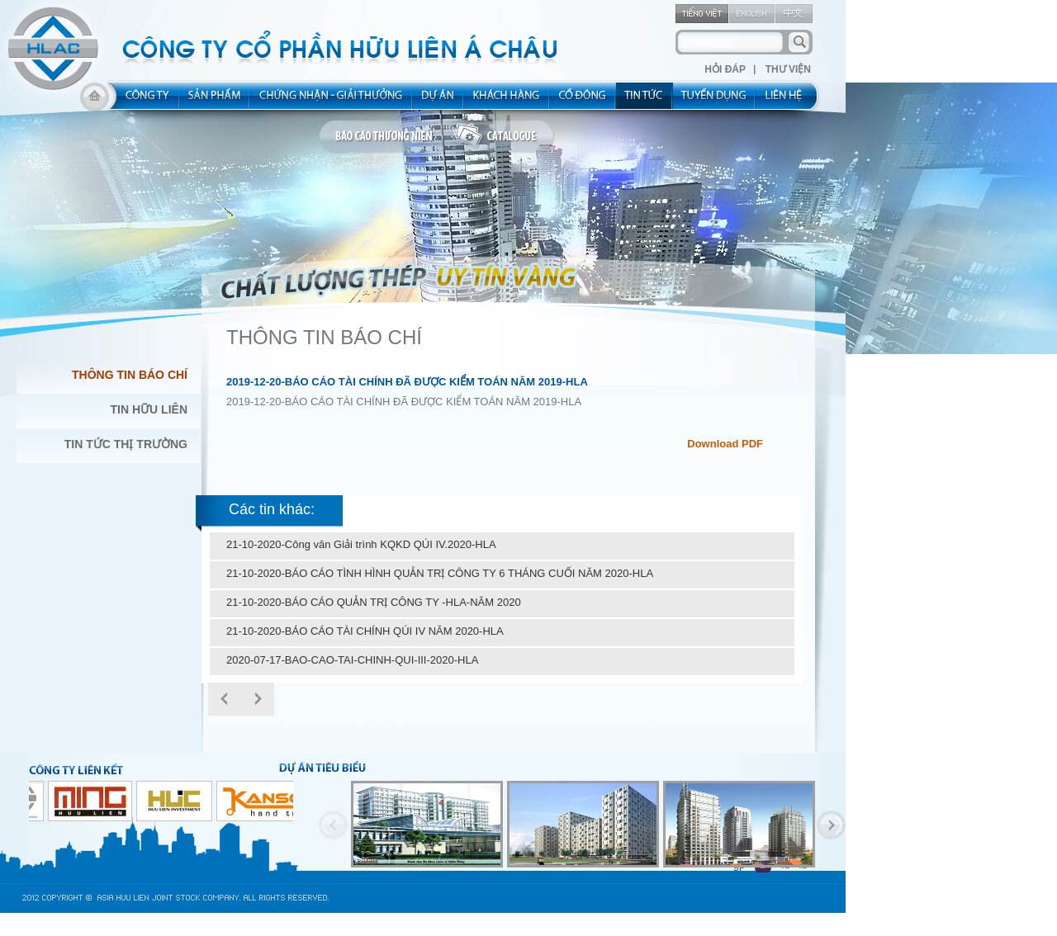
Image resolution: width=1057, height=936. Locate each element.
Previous (333, 825)
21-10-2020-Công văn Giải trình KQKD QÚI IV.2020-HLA (361, 544)
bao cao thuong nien (386, 137)
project (438, 100)
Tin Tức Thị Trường (125, 444)
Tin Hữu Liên (149, 409)
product (215, 100)
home (94, 100)
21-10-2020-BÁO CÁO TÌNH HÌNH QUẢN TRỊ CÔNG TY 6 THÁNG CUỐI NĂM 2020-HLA (439, 573)
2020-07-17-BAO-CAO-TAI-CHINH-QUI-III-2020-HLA (352, 660)
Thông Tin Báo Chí (129, 374)
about (142, 100)
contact (789, 100)
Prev (224, 699)
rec (714, 100)
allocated (331, 100)
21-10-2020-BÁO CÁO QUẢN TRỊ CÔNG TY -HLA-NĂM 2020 (373, 602)
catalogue (504, 137)
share (583, 100)
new (644, 100)
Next (257, 699)
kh (507, 100)
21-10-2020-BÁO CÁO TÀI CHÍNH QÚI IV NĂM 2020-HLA (365, 631)
